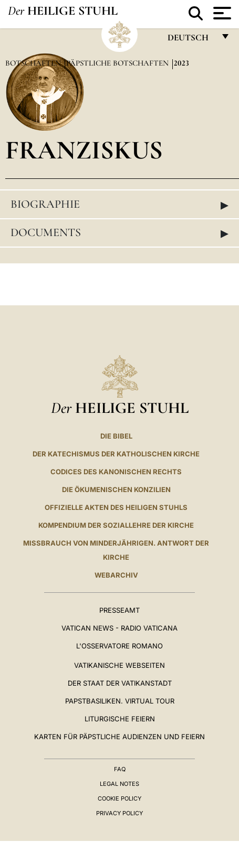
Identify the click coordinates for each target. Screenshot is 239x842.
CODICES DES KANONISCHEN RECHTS (116, 471)
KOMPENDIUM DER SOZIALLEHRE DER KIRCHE (116, 525)
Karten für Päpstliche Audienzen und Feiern (119, 736)
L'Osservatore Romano (119, 646)
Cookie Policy (119, 798)
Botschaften (34, 63)
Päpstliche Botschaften (118, 63)
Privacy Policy (119, 813)
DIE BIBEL (116, 436)
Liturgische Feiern (120, 719)
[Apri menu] (221, 13)
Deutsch (191, 40)
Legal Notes (119, 783)
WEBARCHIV (116, 575)
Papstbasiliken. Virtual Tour (119, 701)
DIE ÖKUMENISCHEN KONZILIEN (116, 489)
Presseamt (119, 610)
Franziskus (84, 150)
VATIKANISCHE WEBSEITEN (119, 665)
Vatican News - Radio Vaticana (119, 628)
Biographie (119, 204)
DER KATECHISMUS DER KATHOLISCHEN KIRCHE (116, 454)
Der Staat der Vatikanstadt (120, 683)
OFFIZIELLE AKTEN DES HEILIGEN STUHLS (116, 507)
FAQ (120, 769)
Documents (119, 232)
